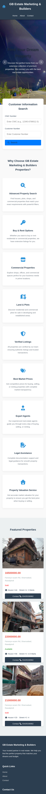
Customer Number (12, 129)
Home (15, 16)
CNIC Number (10, 116)
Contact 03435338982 (23, 596)
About (22, 16)
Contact (30, 16)
